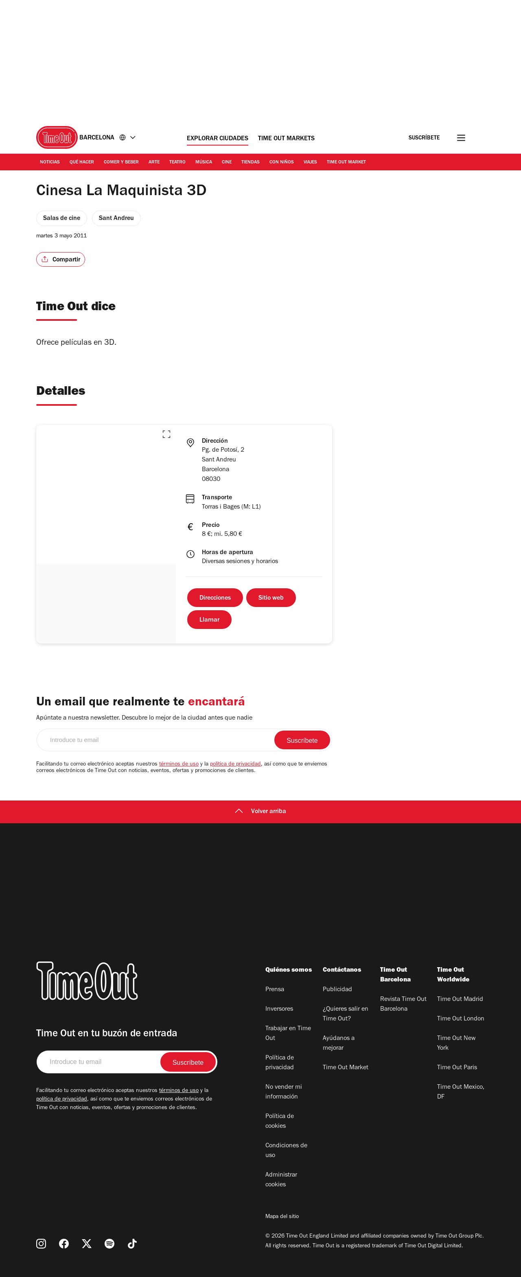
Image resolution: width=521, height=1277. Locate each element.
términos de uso (179, 765)
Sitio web (271, 598)
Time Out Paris (457, 1068)
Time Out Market (346, 162)
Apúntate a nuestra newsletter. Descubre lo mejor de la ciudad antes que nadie (144, 718)
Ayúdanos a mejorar (339, 1044)
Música (203, 162)
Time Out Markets (286, 139)
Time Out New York (456, 1044)
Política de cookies (279, 1122)
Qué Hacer (82, 162)
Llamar (209, 620)
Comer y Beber (121, 162)
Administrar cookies (281, 1180)
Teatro (177, 162)
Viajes (310, 162)
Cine (227, 162)
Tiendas (250, 162)
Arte (154, 162)
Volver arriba (260, 812)
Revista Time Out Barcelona (403, 1004)
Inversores (279, 1009)
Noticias (50, 162)
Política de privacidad (279, 1063)
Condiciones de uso (286, 1151)
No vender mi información (283, 1092)
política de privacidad (235, 765)
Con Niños (281, 162)
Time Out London (460, 1019)
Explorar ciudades (217, 139)
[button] (166, 434)
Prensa (274, 990)
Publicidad (337, 990)
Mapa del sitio (282, 1217)
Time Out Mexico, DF (460, 1092)
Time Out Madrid (460, 999)
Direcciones (215, 598)
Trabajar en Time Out (288, 1034)
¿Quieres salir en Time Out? (345, 1014)
